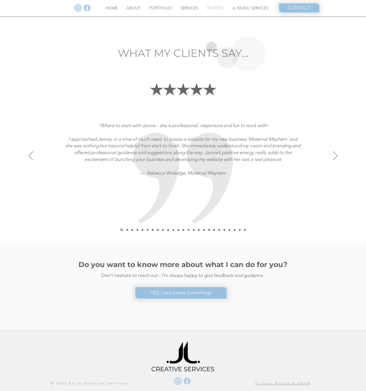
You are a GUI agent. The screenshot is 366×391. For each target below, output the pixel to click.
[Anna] (240, 230)
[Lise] (229, 230)
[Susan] (173, 230)
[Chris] (234, 230)
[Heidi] (214, 230)
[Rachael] (199, 230)
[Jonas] (204, 230)
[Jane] (245, 230)
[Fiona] (158, 230)
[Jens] (153, 230)
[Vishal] (188, 230)
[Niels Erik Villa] (183, 230)
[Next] (335, 156)
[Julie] (219, 230)
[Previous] (30, 156)
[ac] (132, 230)
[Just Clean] (168, 230)
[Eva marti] (209, 230)
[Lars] (147, 230)
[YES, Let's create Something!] (181, 293)
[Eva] (194, 230)
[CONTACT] (299, 8)
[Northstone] (127, 230)
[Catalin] (142, 230)
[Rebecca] (121, 230)
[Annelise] (137, 230)
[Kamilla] (224, 230)
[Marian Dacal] (178, 230)
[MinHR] (163, 230)
